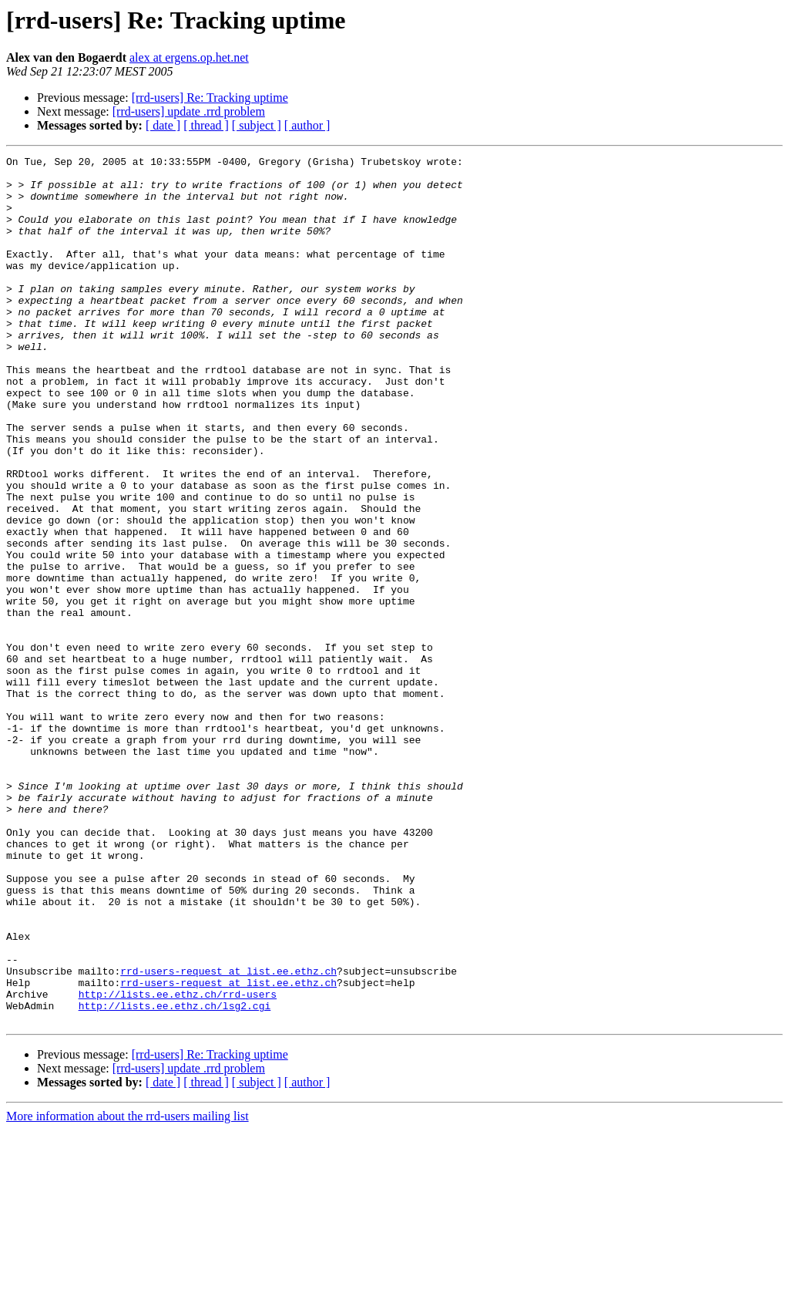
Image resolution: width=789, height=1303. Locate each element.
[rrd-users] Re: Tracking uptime (210, 97)
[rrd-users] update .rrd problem (188, 111)
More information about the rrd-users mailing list (127, 1289)
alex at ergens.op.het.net (189, 57)
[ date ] (163, 125)
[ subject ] (256, 125)
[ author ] (307, 125)
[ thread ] (206, 125)
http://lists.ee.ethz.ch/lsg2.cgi (175, 1176)
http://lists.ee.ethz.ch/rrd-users (178, 1163)
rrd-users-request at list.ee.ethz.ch (228, 1135)
